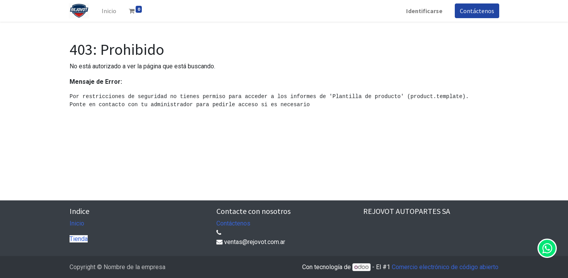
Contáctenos (476, 11)
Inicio (77, 223)
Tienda (79, 238)
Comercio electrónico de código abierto (445, 267)
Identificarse (423, 11)
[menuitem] (109, 11)
